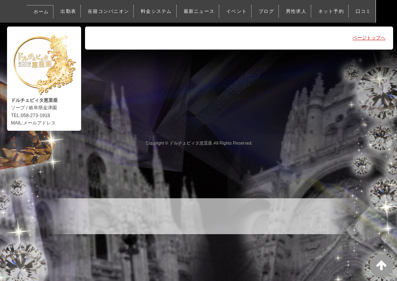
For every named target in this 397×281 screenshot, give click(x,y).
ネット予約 (314, 11)
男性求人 (278, 11)
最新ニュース (178, 11)
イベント (217, 11)
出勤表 (43, 11)
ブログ (248, 11)
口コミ (43, 34)
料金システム (134, 11)
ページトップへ (369, 38)
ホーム (15, 11)
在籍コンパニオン (84, 11)
